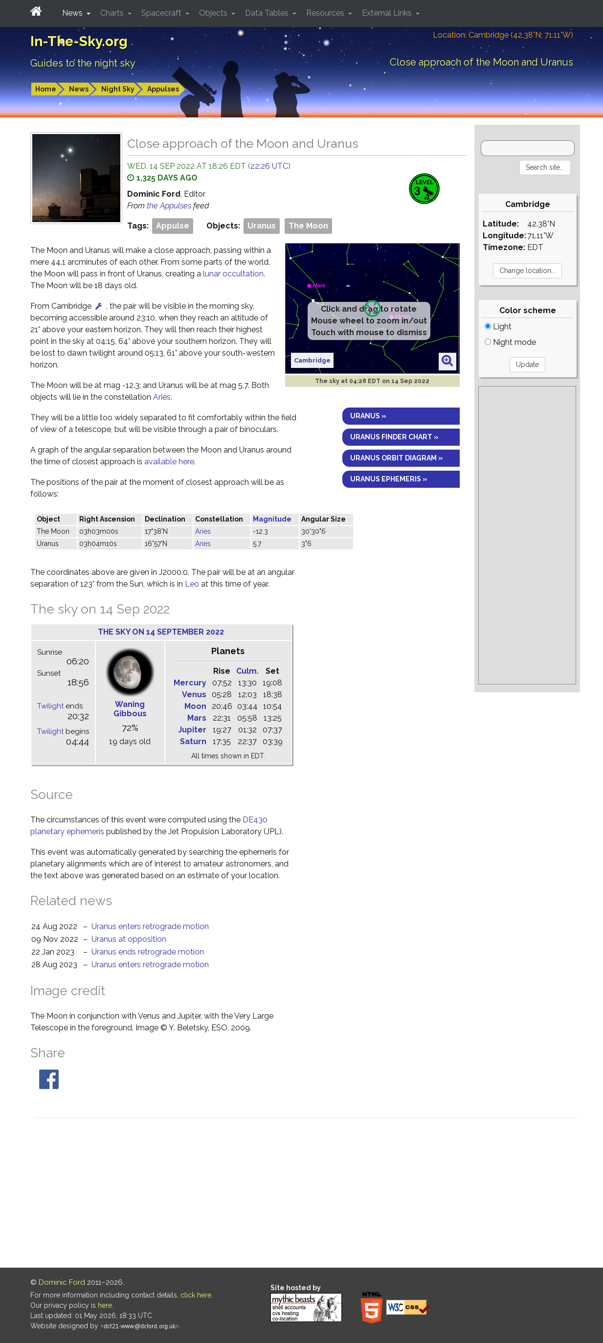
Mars (196, 718)
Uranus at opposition (128, 939)
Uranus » (368, 416)
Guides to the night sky (82, 63)
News (79, 89)
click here (195, 1295)
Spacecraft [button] (162, 13)
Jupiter (192, 729)
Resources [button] (326, 13)
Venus (194, 694)
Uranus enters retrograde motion (150, 926)
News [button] (73, 13)
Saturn (193, 741)
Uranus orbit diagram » (396, 458)
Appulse (172, 225)
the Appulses (170, 205)
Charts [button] (113, 13)
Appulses (163, 89)
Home (45, 89)
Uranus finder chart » (394, 437)
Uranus (261, 225)
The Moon (308, 225)
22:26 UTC (269, 166)
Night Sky (117, 89)
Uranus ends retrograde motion (147, 951)
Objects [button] (214, 13)
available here (169, 461)
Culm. (247, 671)
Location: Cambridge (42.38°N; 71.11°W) (503, 35)
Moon (195, 706)
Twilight (50, 706)
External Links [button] (388, 13)
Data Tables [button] (267, 13)
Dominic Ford (62, 1282)
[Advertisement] (527, 535)
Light (498, 326)
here (105, 1305)
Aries (162, 397)
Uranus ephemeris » (388, 479)
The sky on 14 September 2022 (161, 632)
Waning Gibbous (130, 709)
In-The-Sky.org (79, 41)
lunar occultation (233, 273)
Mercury (190, 682)
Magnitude (272, 519)
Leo (192, 584)
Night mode (510, 342)
